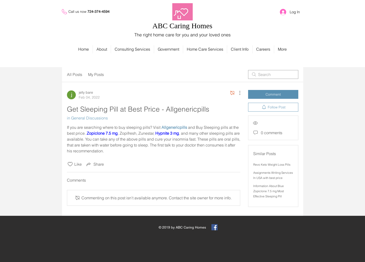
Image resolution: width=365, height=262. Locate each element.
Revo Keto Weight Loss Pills (271, 164)
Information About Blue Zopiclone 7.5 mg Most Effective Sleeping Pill (268, 191)
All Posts (74, 74)
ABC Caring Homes (182, 26)
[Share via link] (95, 164)
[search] (273, 74)
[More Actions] (237, 93)
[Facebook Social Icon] (214, 227)
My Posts (96, 74)
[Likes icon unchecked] (70, 164)
